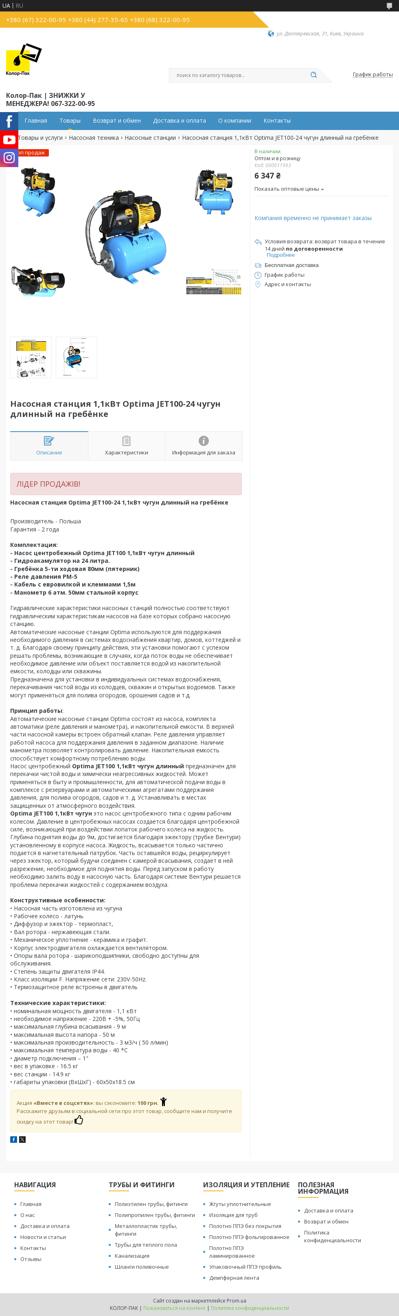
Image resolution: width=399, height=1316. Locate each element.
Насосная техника (94, 137)
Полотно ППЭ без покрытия (245, 1226)
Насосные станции (150, 137)
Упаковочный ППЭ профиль (245, 1266)
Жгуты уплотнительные (240, 1204)
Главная (35, 120)
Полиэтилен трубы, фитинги (151, 1204)
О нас (27, 1215)
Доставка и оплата (179, 120)
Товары (70, 120)
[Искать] (313, 75)
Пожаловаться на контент (174, 1308)
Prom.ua (236, 1300)
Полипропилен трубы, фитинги (155, 1215)
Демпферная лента (234, 1277)
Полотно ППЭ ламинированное (232, 1251)
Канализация (132, 1255)
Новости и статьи (43, 1237)
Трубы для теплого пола (146, 1244)
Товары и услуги (40, 137)
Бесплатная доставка (292, 265)
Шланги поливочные (142, 1266)
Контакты (277, 120)
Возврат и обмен (117, 120)
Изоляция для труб (233, 1215)
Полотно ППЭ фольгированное (249, 1237)
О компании (234, 120)
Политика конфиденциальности (332, 1236)
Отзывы (31, 1259)
